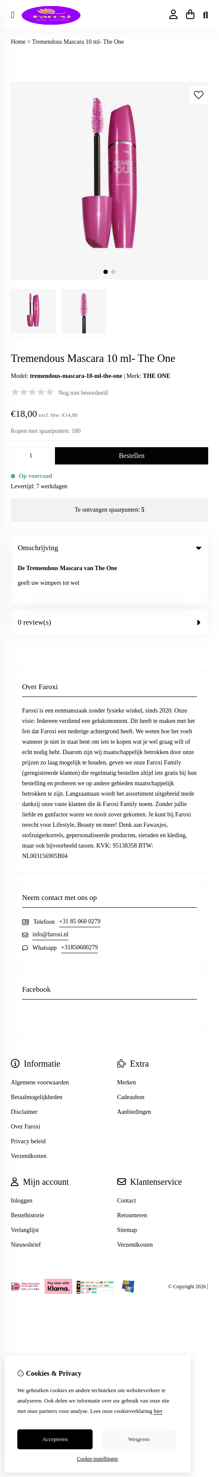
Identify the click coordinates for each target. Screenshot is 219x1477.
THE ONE (156, 376)
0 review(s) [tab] (109, 579)
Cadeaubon (131, 1054)
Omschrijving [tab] (109, 548)
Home (18, 42)
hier (158, 1411)
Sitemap (127, 1187)
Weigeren (138, 1439)
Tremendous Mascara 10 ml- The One (78, 42)
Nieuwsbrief (26, 1201)
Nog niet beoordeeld (83, 393)
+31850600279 (79, 904)
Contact (126, 1157)
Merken (126, 1039)
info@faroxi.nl (50, 891)
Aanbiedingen (134, 1068)
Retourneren (132, 1172)
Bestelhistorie (27, 1172)
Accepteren (55, 1439)
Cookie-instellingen (97, 1459)
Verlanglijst (25, 1187)
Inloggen (21, 1157)
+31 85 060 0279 (79, 878)
